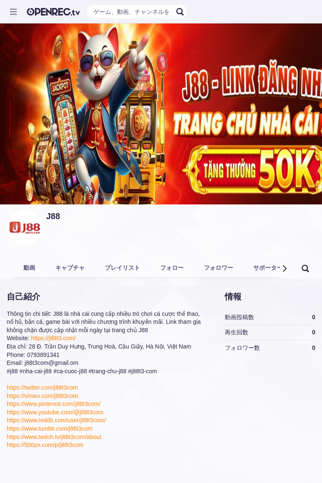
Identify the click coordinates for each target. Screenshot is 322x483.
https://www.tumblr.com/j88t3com (50, 428)
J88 (53, 216)
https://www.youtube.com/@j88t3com (55, 412)
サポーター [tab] (268, 267)
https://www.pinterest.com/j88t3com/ (54, 403)
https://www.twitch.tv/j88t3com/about (54, 437)
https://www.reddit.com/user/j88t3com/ (56, 420)
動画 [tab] (29, 267)
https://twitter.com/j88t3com (42, 387)
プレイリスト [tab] (122, 267)
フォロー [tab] (172, 267)
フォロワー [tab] (218, 267)
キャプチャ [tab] (70, 267)
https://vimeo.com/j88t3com (42, 396)
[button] (284, 268)
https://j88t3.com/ (53, 338)
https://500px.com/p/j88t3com (45, 445)
